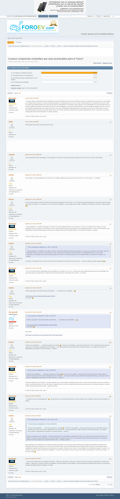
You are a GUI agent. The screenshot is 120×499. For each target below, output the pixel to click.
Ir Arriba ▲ (111, 495)
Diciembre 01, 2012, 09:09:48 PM (33, 396)
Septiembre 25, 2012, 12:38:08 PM (33, 243)
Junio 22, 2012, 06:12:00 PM (32, 98)
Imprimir (109, 93)
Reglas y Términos (104, 495)
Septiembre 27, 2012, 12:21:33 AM (33, 268)
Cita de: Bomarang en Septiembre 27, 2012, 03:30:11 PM (42, 419)
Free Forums (13, 497)
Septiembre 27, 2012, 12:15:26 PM (33, 312)
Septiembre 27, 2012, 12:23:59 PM (33, 342)
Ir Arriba (10, 477)
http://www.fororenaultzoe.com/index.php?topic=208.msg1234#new (44, 335)
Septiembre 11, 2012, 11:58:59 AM (33, 199)
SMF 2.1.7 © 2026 (10, 495)
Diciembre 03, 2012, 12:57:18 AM (33, 415)
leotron (11, 175)
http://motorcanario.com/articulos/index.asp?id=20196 (40, 296)
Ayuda (97, 495)
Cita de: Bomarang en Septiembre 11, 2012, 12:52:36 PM (42, 247)
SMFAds (7, 497)
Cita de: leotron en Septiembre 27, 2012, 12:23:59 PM (41, 370)
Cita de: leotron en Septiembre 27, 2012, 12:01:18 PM (41, 316)
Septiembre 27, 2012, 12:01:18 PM (33, 287)
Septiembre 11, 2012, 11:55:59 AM (33, 174)
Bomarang (12, 98)
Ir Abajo (10, 93)
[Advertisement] (60, 52)
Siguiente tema (107, 63)
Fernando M (13, 312)
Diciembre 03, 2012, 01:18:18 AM (33, 458)
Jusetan (11, 154)
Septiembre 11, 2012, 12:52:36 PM (33, 223)
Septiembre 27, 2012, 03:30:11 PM (33, 366)
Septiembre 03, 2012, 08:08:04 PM (33, 154)
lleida (11, 122)
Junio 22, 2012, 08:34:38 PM (32, 121)
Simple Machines (18, 495)
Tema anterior (97, 63)
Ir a (89, 484)
